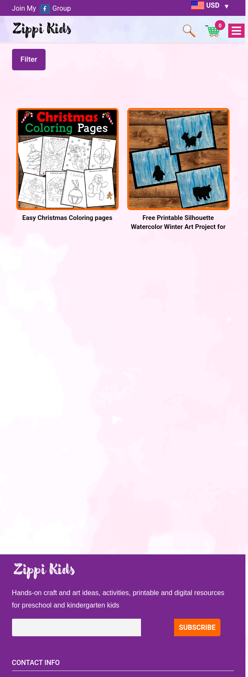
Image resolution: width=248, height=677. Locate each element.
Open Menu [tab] (236, 31)
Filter (29, 59)
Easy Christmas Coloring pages (67, 218)
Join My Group (41, 8)
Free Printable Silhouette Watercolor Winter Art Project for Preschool (178, 227)
